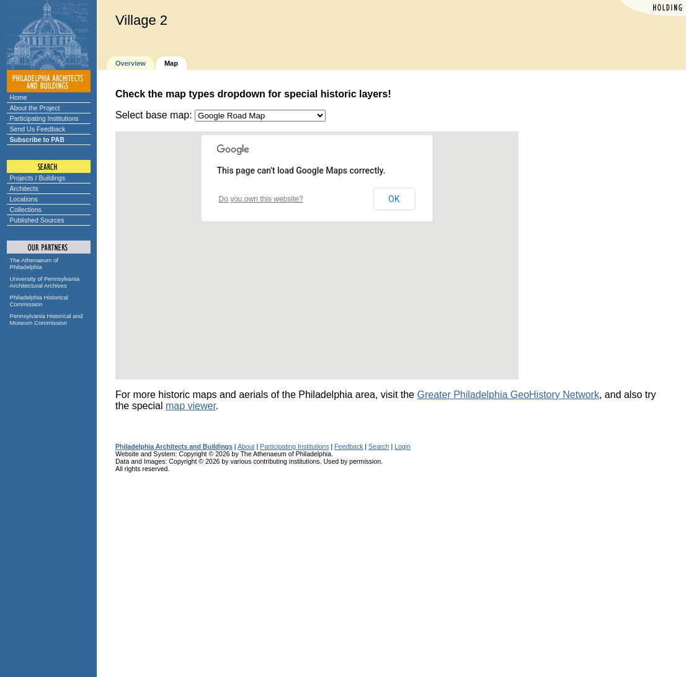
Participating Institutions (44, 118)
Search (378, 446)
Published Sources (37, 220)
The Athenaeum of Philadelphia (34, 263)
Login (402, 446)
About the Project (35, 108)
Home (18, 97)
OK (393, 199)
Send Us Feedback (38, 129)
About (246, 446)
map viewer (191, 405)
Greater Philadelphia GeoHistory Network (508, 394)
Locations (24, 199)
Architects (24, 188)
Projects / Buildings (38, 178)
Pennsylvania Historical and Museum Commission (46, 319)
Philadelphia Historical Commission (39, 301)
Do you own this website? (261, 199)
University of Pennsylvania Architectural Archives (45, 282)
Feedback (348, 446)
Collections (26, 209)
